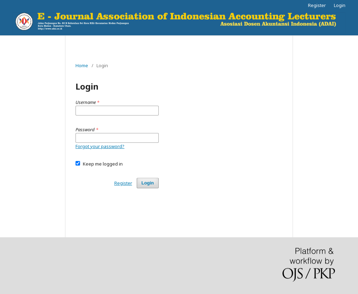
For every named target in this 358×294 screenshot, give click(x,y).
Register (317, 5)
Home (82, 65)
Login (339, 5)
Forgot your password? (100, 146)
